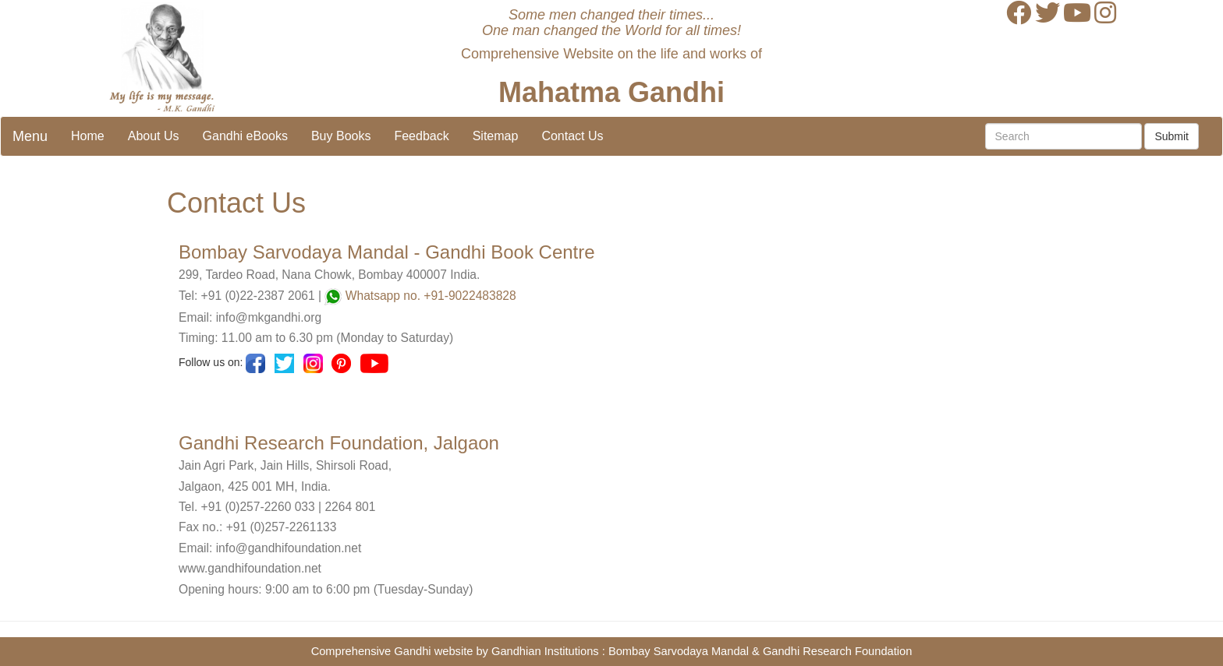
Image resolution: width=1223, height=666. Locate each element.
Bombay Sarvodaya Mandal (678, 651)
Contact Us (572, 136)
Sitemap (496, 136)
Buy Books (340, 136)
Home (88, 136)
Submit (1171, 136)
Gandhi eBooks (245, 136)
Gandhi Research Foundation (837, 651)
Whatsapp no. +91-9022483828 (431, 295)
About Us (153, 136)
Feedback (421, 136)
